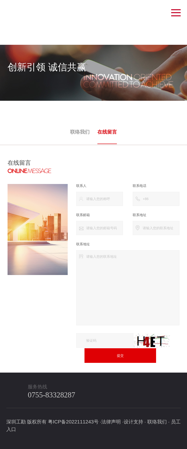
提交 (118, 355)
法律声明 (111, 421)
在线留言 (106, 131)
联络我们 (80, 131)
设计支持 (133, 421)
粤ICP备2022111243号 (73, 421)
